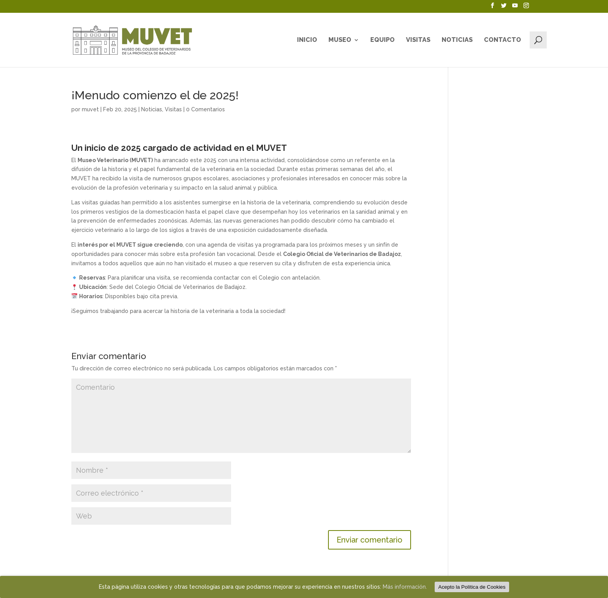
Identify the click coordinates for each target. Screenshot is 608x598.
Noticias (457, 40)
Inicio (307, 40)
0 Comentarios (205, 109)
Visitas (418, 40)
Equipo (382, 40)
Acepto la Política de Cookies (471, 587)
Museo (339, 40)
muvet (90, 109)
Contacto (502, 40)
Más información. (405, 587)
